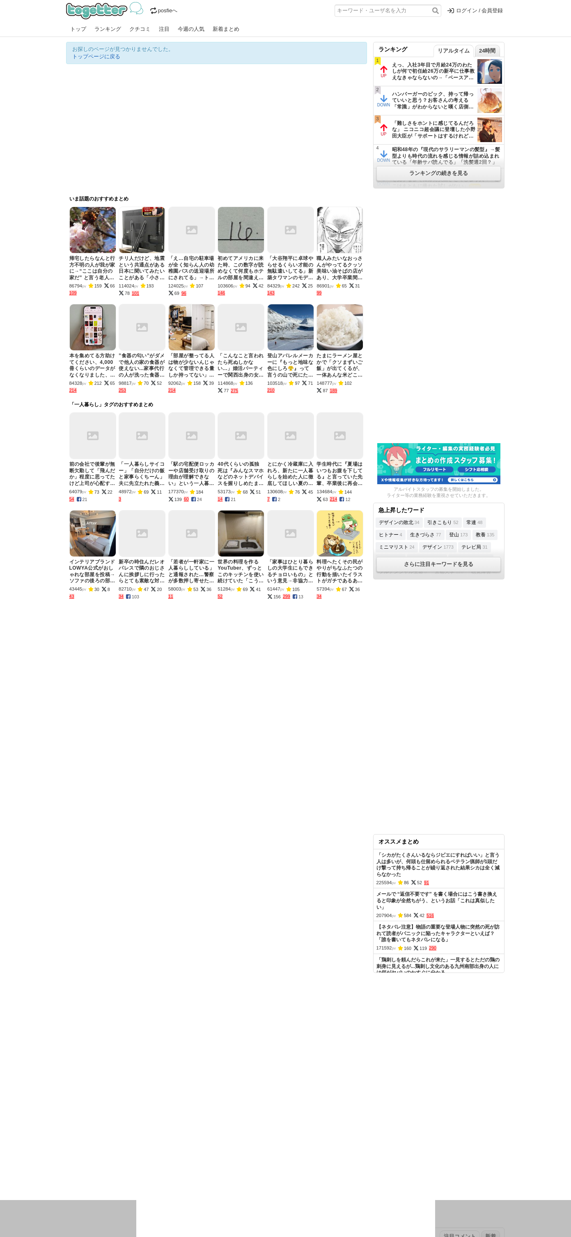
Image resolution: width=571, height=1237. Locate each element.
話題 (96, 1164)
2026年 (160, 1139)
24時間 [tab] (487, 51)
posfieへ (164, 10)
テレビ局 (474, 547)
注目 (164, 29)
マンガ (358, 1164)
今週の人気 (191, 29)
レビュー (195, 1164)
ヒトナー (390, 535)
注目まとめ (79, 1113)
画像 (124, 1175)
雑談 (215, 1164)
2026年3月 (135, 1139)
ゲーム (339, 1164)
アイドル (297, 1164)
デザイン (437, 547)
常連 (474, 522)
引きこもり (442, 522)
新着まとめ (226, 29)
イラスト (90, 1175)
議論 (124, 1164)
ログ (176, 1164)
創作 (71, 1175)
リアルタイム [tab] (454, 51)
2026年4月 (106, 1139)
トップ (78, 29)
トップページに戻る (96, 56)
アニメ (320, 1164)
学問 (229, 1164)
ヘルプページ (262, 1113)
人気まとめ (139, 1113)
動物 (138, 1175)
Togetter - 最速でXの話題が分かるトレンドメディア (106, 10)
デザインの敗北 (399, 522)
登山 (458, 535)
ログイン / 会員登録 (475, 10)
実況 (138, 1164)
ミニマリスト (397, 547)
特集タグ (76, 1191)
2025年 (180, 1139)
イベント (157, 1164)
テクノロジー (254, 1164)
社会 (110, 1164)
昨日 (85, 1139)
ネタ (110, 1175)
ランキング (107, 29)
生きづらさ (425, 535)
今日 (71, 1139)
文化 (278, 1164)
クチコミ (140, 29)
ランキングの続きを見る (438, 173)
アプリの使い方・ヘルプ (310, 1113)
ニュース (76, 1164)
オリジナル (229, 1113)
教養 (485, 535)
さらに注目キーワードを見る (438, 564)
